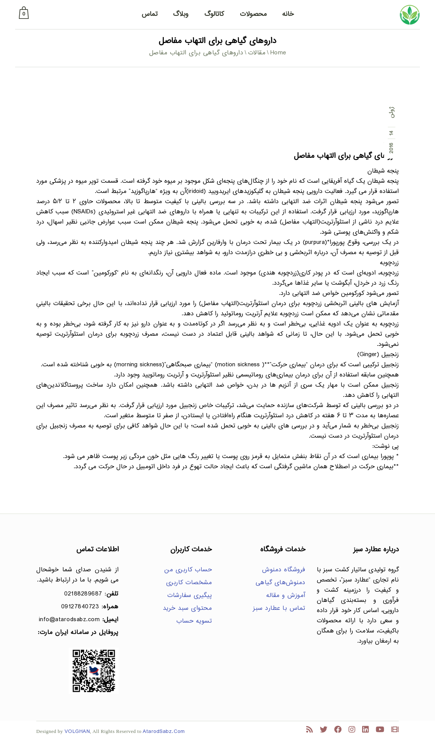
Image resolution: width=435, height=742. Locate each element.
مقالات (257, 53)
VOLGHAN (77, 731)
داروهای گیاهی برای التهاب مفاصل (346, 156)
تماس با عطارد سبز (279, 608)
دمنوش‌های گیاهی (280, 582)
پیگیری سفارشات (189, 595)
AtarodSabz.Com (164, 731)
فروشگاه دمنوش (283, 570)
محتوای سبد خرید (187, 608)
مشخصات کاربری (189, 582)
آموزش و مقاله (285, 595)
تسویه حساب (194, 621)
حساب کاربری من (188, 570)
